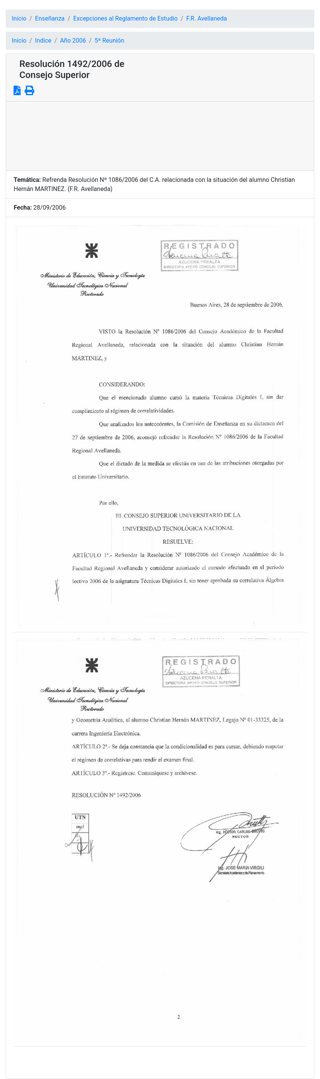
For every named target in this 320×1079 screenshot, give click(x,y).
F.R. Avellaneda (206, 18)
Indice (43, 40)
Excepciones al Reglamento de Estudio (125, 18)
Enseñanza (50, 18)
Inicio (19, 18)
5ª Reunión (109, 40)
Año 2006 (73, 40)
